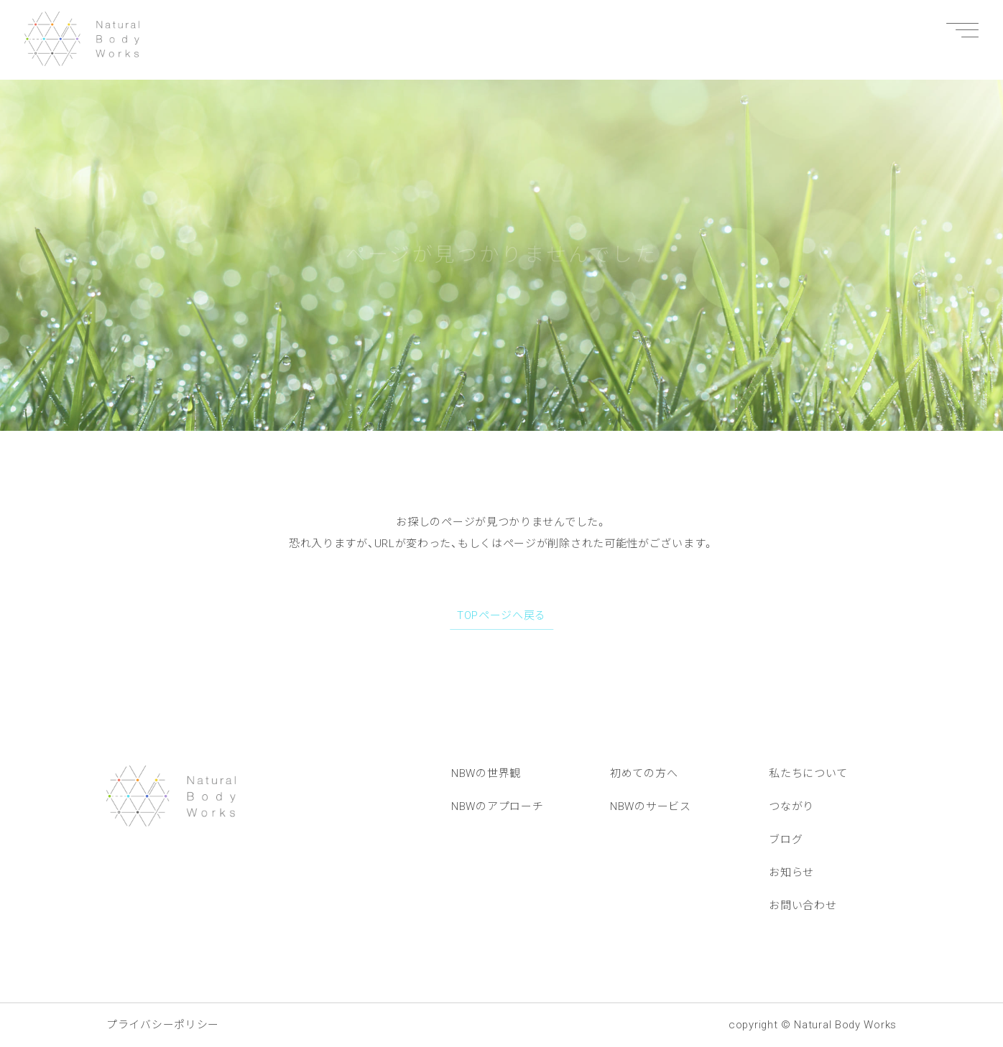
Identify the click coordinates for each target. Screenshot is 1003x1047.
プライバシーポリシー (162, 1024)
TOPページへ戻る (501, 615)
